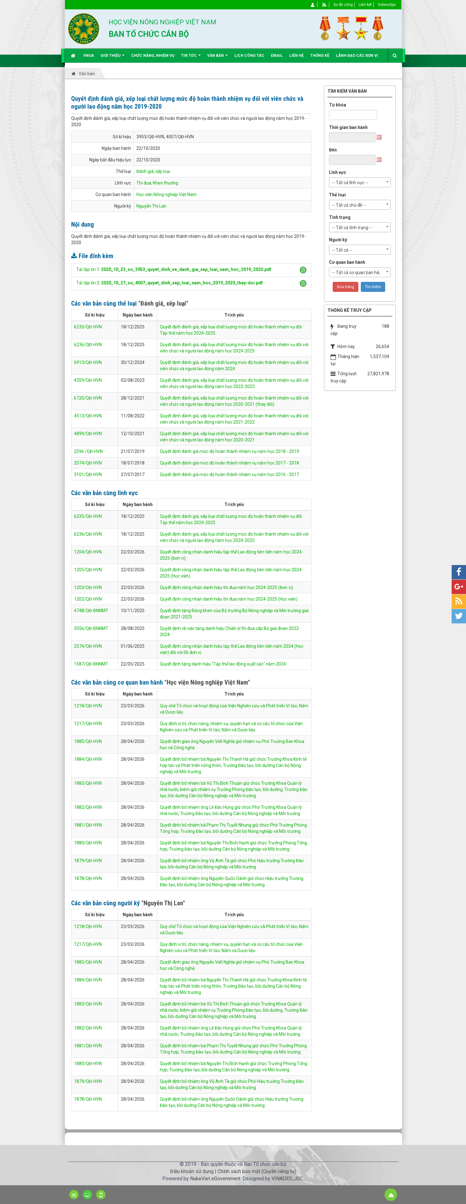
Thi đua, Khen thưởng (157, 182)
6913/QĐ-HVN (88, 362)
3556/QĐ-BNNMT (91, 628)
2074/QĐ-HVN (88, 462)
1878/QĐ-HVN (88, 878)
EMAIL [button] (277, 55)
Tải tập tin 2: (169, 282)
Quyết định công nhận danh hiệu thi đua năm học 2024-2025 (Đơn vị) (226, 587)
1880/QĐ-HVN (88, 842)
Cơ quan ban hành (347, 262)
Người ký (338, 239)
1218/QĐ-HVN (88, 705)
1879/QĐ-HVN (88, 860)
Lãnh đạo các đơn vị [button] (357, 55)
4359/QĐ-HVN (88, 380)
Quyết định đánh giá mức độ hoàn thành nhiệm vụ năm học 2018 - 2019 (229, 451)
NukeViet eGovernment (215, 1179)
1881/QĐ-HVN (88, 825)
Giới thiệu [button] (113, 57)
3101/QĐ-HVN (88, 474)
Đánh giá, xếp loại (153, 171)
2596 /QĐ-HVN (88, 451)
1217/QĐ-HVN (88, 723)
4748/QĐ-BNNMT (91, 610)
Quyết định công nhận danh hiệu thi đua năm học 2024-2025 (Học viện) (228, 599)
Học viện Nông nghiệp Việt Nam (166, 194)
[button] (303, 270)
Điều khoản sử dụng (191, 1171)
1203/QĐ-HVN (88, 587)
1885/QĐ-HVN (88, 741)
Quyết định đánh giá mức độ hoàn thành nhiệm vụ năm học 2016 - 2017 (229, 474)
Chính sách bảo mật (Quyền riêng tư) (257, 1171)
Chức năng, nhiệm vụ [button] (152, 55)
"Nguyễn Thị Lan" (163, 903)
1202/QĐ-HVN (88, 599)
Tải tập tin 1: (173, 269)
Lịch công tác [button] (249, 55)
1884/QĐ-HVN (88, 759)
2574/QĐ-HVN (88, 646)
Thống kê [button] (319, 55)
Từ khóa (337, 104)
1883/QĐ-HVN (88, 783)
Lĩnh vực (337, 172)
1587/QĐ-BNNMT (91, 663)
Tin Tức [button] (191, 57)
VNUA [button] (88, 55)
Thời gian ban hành (348, 127)
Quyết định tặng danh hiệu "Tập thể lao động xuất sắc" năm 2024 (223, 663)
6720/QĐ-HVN (88, 398)
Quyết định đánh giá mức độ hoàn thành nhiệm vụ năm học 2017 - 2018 (229, 462)
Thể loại (337, 194)
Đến (333, 149)
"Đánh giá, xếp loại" (163, 303)
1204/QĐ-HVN (88, 551)
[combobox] (360, 182)
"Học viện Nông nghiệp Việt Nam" (207, 682)
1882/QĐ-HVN (88, 807)
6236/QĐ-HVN (88, 344)
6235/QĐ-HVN (88, 326)
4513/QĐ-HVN (88, 415)
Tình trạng (340, 217)
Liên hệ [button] (296, 55)
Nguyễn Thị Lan (151, 206)
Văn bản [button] (217, 57)
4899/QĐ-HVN (88, 433)
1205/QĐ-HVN (88, 569)
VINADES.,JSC (287, 1179)
